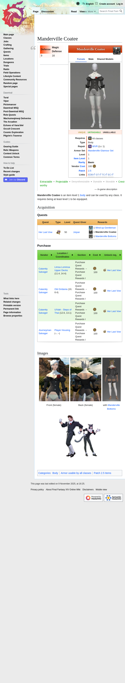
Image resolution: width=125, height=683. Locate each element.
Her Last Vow (45, 232)
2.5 (89, 170)
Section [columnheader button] (81, 255)
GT (97, 174)
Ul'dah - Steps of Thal (63, 311)
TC (103, 174)
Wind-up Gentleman (105, 227)
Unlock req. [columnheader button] (110, 255)
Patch (82, 170)
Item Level (79, 158)
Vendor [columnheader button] (44, 255)
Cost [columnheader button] (95, 255)
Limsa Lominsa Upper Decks (62, 268)
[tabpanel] (95, 96)
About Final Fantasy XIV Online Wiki (63, 489)
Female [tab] (81, 59)
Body (55, 473)
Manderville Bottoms (105, 236)
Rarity (81, 162)
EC (109, 174)
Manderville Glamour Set (100, 150)
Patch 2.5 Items (102, 473)
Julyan (76, 232)
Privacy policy (37, 489)
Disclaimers (88, 489)
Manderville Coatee (105, 232)
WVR (95, 146)
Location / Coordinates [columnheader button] (62, 255)
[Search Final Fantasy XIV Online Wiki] (111, 11)
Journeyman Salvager (45, 332)
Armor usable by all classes (76, 473)
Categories (44, 473)
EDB (90, 174)
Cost (82, 166)
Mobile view (101, 489)
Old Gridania (61, 289)
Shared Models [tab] (105, 59)
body (82, 195)
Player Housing (62, 330)
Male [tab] (91, 59)
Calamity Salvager (43, 270)
